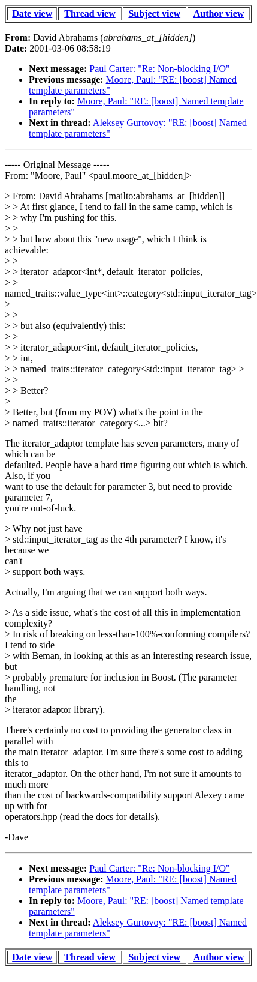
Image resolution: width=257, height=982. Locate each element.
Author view (218, 13)
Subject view (154, 13)
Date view (32, 13)
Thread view (89, 13)
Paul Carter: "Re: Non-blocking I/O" (159, 69)
